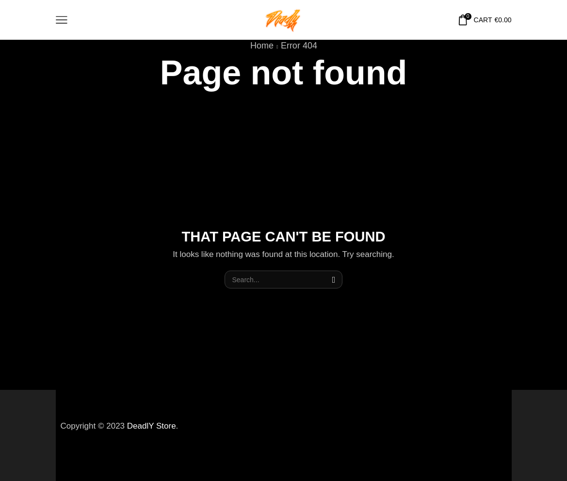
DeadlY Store (151, 426)
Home (262, 45)
